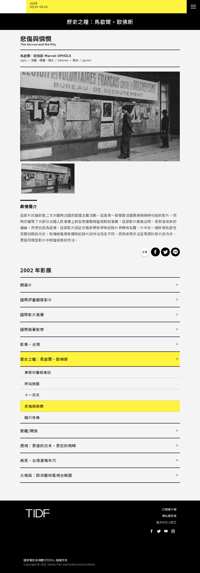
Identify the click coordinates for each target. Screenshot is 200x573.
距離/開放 (29, 430)
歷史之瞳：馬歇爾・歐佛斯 (44, 359)
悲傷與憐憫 (34, 406)
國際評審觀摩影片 (36, 299)
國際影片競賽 (32, 314)
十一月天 (32, 395)
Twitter (158, 531)
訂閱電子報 (169, 509)
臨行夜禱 (32, 417)
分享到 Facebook (155, 252)
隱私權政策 (169, 516)
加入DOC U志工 (166, 522)
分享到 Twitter (165, 252)
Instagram (172, 531)
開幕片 (26, 285)
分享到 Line (175, 252)
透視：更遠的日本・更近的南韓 (48, 445)
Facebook (151, 531)
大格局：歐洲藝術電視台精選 (46, 475)
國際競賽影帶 (32, 329)
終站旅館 (32, 383)
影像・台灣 (30, 344)
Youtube (165, 531)
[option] (100, 116)
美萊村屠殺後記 (38, 372)
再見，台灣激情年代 (38, 460)
